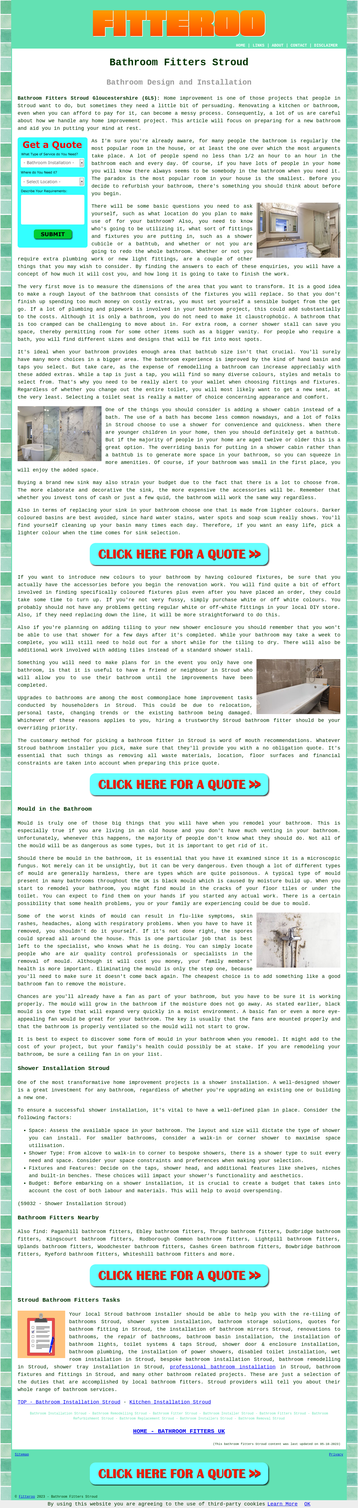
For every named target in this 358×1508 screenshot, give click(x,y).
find (39, 1231)
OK (307, 1504)
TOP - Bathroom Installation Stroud (69, 1402)
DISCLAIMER (326, 45)
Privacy (336, 1455)
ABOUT (278, 45)
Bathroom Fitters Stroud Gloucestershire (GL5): (89, 98)
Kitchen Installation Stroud (170, 1402)
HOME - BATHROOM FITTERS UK (179, 1431)
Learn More (282, 1504)
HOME (241, 45)
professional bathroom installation (222, 1367)
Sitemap (22, 1455)
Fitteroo (27, 1497)
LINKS (258, 45)
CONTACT (299, 45)
